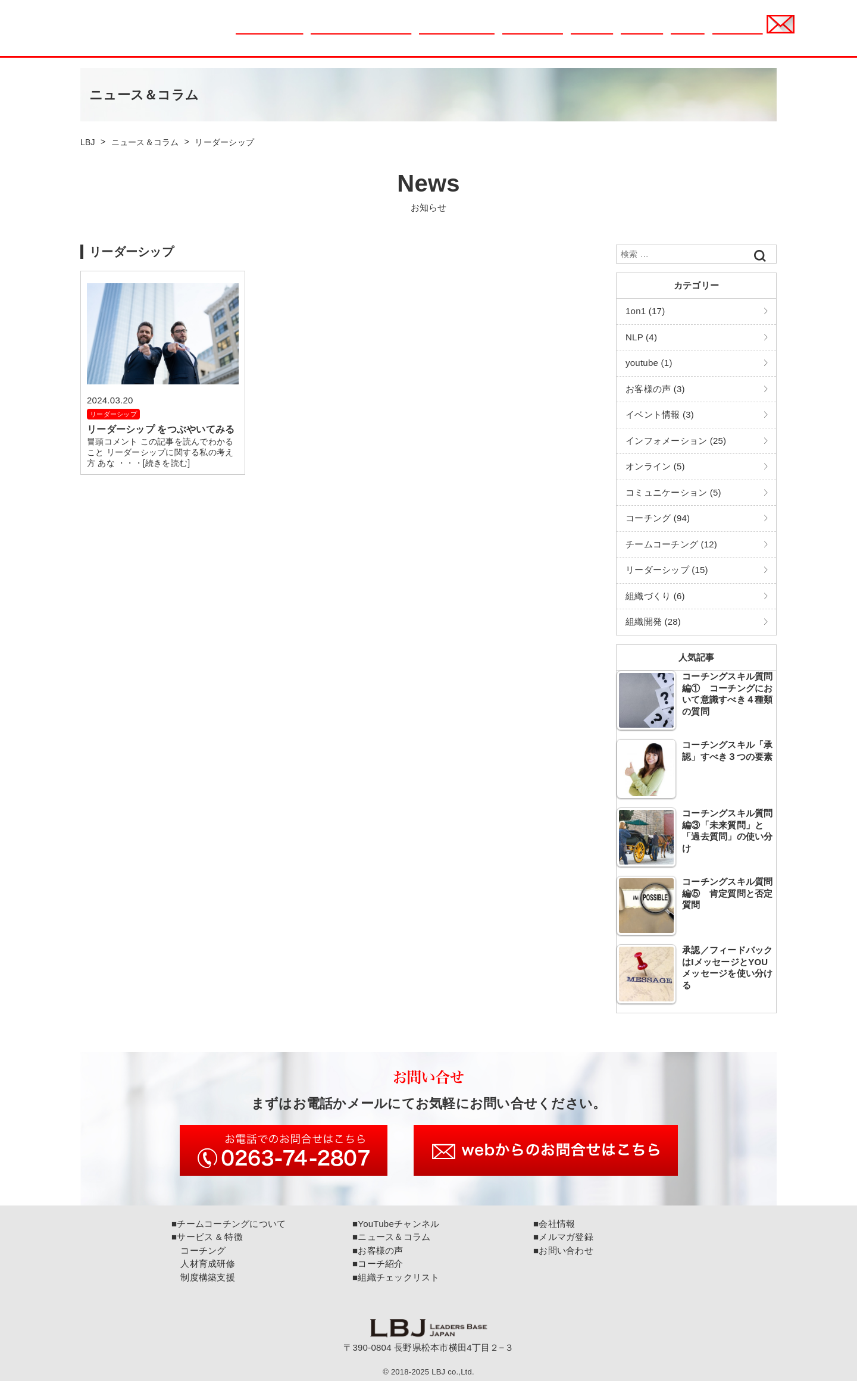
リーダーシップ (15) (666, 570)
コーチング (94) (657, 518)
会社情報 (687, 34)
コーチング (198, 1253)
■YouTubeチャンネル (395, 1227)
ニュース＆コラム (269, 34)
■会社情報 (554, 1227)
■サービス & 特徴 (207, 1240)
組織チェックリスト (456, 34)
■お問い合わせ (563, 1253)
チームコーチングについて (361, 34)
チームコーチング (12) (671, 544)
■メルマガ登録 (563, 1240)
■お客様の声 (378, 1253)
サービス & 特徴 (532, 34)
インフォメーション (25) (675, 441)
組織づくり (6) (655, 596)
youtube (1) (649, 363)
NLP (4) (641, 337)
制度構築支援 (203, 1280)
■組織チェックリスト (396, 1280)
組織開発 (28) (653, 621)
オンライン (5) (655, 466)
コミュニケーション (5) (673, 492)
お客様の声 (591, 34)
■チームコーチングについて (228, 1227)
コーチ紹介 (641, 34)
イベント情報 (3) (659, 414)
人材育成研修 (203, 1266)
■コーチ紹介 (378, 1266)
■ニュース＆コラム (391, 1240)
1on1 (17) (645, 311)
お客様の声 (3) (655, 389)
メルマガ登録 (737, 34)
